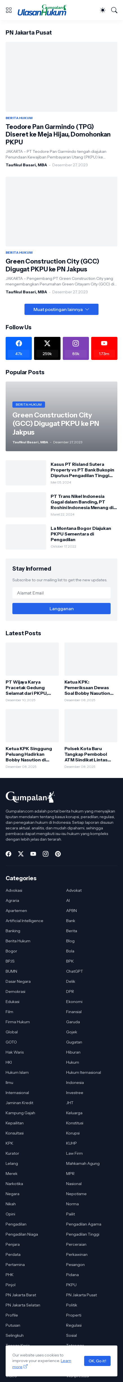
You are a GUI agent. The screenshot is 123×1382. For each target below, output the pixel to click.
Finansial (74, 1011)
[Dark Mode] (103, 10)
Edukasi (12, 1001)
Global (12, 1031)
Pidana (72, 1274)
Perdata (13, 1254)
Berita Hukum (18, 940)
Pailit (70, 1214)
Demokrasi (15, 991)
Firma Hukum (18, 1021)
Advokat (74, 890)
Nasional (74, 1183)
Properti (73, 1315)
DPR (70, 991)
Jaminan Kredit (19, 1102)
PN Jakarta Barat (21, 1294)
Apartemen (16, 910)
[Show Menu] (8, 10)
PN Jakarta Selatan (23, 1305)
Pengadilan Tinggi (82, 1234)
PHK (10, 1274)
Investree (74, 1092)
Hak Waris (15, 1052)
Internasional (17, 1092)
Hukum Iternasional (83, 1072)
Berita (71, 930)
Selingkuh (15, 1335)
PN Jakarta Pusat (81, 1294)
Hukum (72, 1062)
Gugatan (74, 1042)
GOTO (11, 1042)
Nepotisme (76, 1193)
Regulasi (74, 1325)
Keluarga (74, 1112)
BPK (70, 961)
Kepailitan (15, 1122)
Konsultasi (15, 1133)
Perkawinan (77, 1254)
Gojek (71, 1031)
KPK (9, 1143)
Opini (10, 1214)
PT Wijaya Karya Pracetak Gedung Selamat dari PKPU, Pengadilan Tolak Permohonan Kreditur (30, 687)
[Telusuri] (114, 10)
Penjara (13, 1244)
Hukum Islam (17, 1072)
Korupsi (73, 1133)
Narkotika (14, 1183)
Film (9, 1011)
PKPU (71, 1284)
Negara (12, 1193)
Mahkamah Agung (83, 1163)
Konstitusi (74, 1122)
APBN (71, 910)
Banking (13, 930)
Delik (70, 981)
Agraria (12, 900)
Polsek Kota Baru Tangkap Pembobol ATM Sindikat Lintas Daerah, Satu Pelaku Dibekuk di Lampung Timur (86, 754)
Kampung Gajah (20, 1112)
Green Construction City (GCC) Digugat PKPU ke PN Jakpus (52, 265)
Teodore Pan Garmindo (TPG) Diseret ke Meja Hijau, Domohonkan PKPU (58, 134)
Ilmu (9, 1082)
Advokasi (14, 890)
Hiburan (73, 1052)
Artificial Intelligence (24, 920)
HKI (9, 1062)
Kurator (12, 1153)
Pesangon (75, 1264)
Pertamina (15, 1264)
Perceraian (76, 1244)
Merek (11, 1173)
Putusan (13, 1325)
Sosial (71, 1335)
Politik (71, 1305)
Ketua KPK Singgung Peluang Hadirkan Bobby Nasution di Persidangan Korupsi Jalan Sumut (29, 754)
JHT (69, 1102)
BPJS (10, 961)
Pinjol (10, 1284)
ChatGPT (74, 971)
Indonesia (75, 1082)
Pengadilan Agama (83, 1224)
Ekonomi (74, 1001)
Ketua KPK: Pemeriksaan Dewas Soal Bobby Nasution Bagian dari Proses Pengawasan (87, 687)
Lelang (12, 1163)
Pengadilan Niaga (22, 1234)
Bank (70, 920)
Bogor (11, 951)
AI (68, 900)
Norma (72, 1203)
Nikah (11, 1203)
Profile (12, 1315)
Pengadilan (16, 1224)
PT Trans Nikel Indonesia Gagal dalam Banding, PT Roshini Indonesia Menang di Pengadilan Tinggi (82, 501)
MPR (70, 1173)
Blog (70, 940)
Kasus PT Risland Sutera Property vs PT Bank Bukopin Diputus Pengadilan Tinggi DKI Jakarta (82, 469)
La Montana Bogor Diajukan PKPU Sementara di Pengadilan (81, 534)
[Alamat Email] (61, 592)
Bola (70, 951)
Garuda (73, 1021)
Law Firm (74, 1153)
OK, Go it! (97, 1360)
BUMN (11, 971)
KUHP (71, 1143)
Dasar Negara (18, 981)
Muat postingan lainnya (58, 309)
